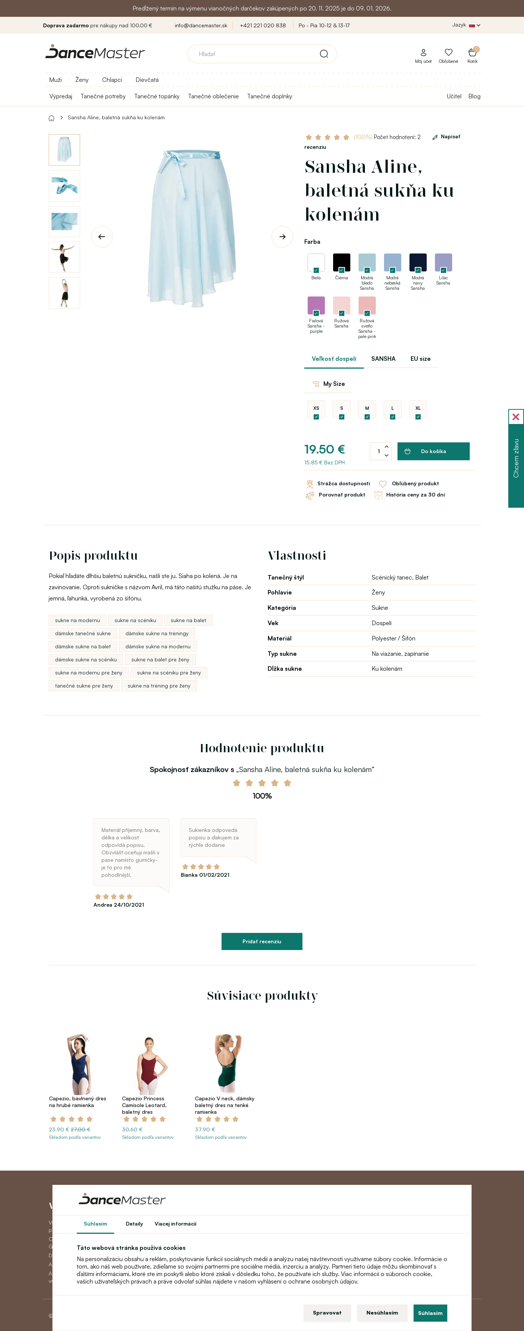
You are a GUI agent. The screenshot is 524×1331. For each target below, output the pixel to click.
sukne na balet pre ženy (160, 659)
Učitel (454, 96)
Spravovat (327, 1312)
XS (316, 408)
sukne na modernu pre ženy (88, 672)
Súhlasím (430, 1313)
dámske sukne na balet (83, 646)
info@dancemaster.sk (201, 25)
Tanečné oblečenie (213, 96)
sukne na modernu (77, 620)
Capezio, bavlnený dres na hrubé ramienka (77, 1101)
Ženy (82, 79)
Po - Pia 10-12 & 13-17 (324, 25)
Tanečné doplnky (269, 96)
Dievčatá (147, 79)
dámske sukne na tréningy (157, 633)
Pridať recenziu (262, 941)
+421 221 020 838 (263, 25)
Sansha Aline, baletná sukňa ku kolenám (116, 117)
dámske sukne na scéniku (86, 659)
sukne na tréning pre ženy (159, 685)
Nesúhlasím (382, 1312)
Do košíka (425, 451)
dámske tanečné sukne (83, 633)
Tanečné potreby (103, 96)
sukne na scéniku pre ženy (169, 672)
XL (418, 408)
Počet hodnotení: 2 (387, 137)
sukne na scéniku (135, 620)
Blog (474, 96)
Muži (55, 79)
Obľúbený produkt (408, 484)
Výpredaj (60, 96)
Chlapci (112, 79)
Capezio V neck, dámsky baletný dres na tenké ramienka (225, 1105)
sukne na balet (188, 620)
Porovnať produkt (334, 495)
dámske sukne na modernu (158, 646)
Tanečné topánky (157, 96)
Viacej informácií (175, 1223)
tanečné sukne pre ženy (84, 685)
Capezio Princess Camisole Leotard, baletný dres (144, 1105)
